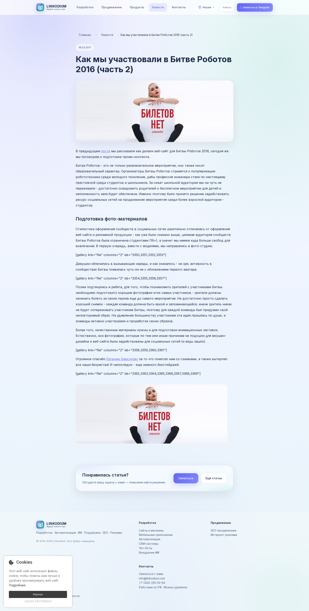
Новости (158, 7)
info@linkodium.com (152, 578)
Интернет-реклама (224, 534)
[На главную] (51, 7)
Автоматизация (149, 539)
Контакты (179, 7)
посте (105, 151)
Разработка (85, 7)
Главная (85, 34)
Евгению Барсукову (122, 359)
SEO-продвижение (223, 530)
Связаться (185, 478)
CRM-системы (148, 543)
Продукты (137, 7)
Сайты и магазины (151, 530)
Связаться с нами (151, 573)
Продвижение (111, 7)
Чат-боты (145, 548)
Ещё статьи (214, 478)
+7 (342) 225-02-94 (152, 582)
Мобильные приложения (156, 534)
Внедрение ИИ (149, 552)
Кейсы (227, 7)
